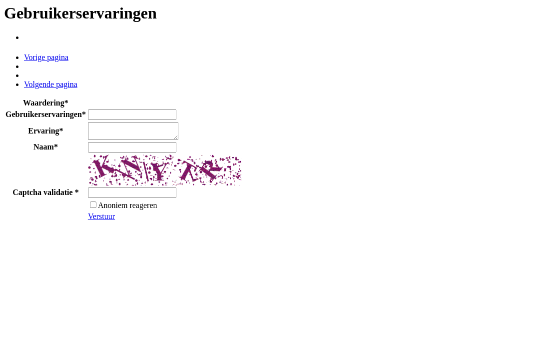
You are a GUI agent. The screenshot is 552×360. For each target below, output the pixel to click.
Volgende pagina (50, 84)
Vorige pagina (46, 57)
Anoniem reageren (123, 208)
